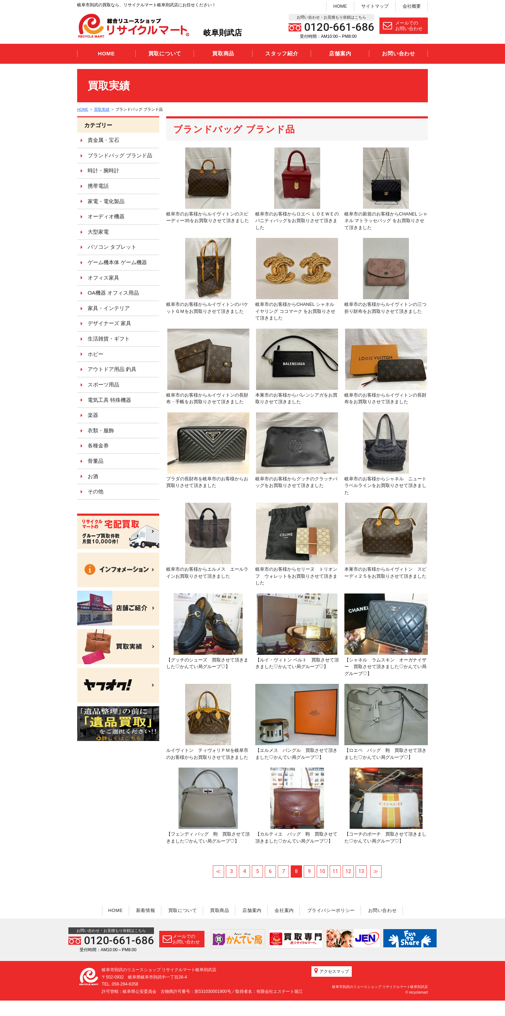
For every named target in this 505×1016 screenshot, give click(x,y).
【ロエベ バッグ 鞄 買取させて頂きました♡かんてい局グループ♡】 (386, 722)
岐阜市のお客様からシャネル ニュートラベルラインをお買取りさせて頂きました (385, 453)
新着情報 (140, 910)
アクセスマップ (331, 986)
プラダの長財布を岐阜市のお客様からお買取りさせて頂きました (207, 450)
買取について (165, 53)
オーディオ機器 (106, 216)
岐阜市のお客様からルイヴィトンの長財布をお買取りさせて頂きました (385, 367)
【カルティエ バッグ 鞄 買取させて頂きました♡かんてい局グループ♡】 (296, 806)
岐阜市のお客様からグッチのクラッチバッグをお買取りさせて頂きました (296, 450)
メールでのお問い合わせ (403, 25)
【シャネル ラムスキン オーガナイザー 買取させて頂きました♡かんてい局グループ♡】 (386, 634)
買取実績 (102, 109)
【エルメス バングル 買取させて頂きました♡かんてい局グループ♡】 (297, 722)
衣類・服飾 (101, 430)
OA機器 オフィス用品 (113, 293)
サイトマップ (375, 6)
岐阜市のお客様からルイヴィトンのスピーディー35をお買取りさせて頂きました (207, 185)
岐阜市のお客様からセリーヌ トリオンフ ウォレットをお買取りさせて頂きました (296, 544)
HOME (340, 6)
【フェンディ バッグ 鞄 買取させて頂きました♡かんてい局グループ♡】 (208, 806)
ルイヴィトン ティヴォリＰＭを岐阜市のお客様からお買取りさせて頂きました (207, 722)
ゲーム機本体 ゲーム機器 (117, 262)
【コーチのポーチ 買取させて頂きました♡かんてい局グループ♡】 (385, 806)
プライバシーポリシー (336, 910)
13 (361, 871)
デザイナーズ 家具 (109, 323)
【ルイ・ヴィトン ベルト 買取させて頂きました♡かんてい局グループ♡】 (297, 631)
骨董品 (95, 461)
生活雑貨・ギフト (109, 339)
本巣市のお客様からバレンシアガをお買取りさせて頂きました (296, 367)
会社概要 (412, 6)
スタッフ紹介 (281, 53)
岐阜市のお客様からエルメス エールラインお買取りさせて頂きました (207, 541)
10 (322, 871)
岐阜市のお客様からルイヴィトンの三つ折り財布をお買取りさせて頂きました (385, 276)
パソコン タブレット (112, 247)
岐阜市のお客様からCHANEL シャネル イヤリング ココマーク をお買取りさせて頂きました (296, 279)
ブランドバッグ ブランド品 (120, 155)
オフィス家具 (103, 278)
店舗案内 (340, 53)
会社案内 (287, 910)
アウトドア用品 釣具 (112, 369)
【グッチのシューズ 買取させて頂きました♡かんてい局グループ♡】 (207, 631)
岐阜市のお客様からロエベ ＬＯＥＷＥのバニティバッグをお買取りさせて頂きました (297, 188)
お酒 (93, 476)
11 (335, 871)
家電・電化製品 (106, 201)
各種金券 (98, 445)
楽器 (93, 415)
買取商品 (223, 53)
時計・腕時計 (103, 170)
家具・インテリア (109, 308)
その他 (95, 491)
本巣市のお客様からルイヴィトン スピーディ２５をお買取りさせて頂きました (385, 541)
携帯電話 (98, 186)
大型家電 (98, 232)
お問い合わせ (398, 53)
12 (348, 871)
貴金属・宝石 (103, 140)
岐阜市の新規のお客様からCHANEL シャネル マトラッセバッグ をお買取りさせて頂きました (386, 188)
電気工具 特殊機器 (109, 400)
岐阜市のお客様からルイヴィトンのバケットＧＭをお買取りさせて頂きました (207, 276)
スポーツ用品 (103, 384)
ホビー (95, 354)
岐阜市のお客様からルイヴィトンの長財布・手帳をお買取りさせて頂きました (207, 367)
